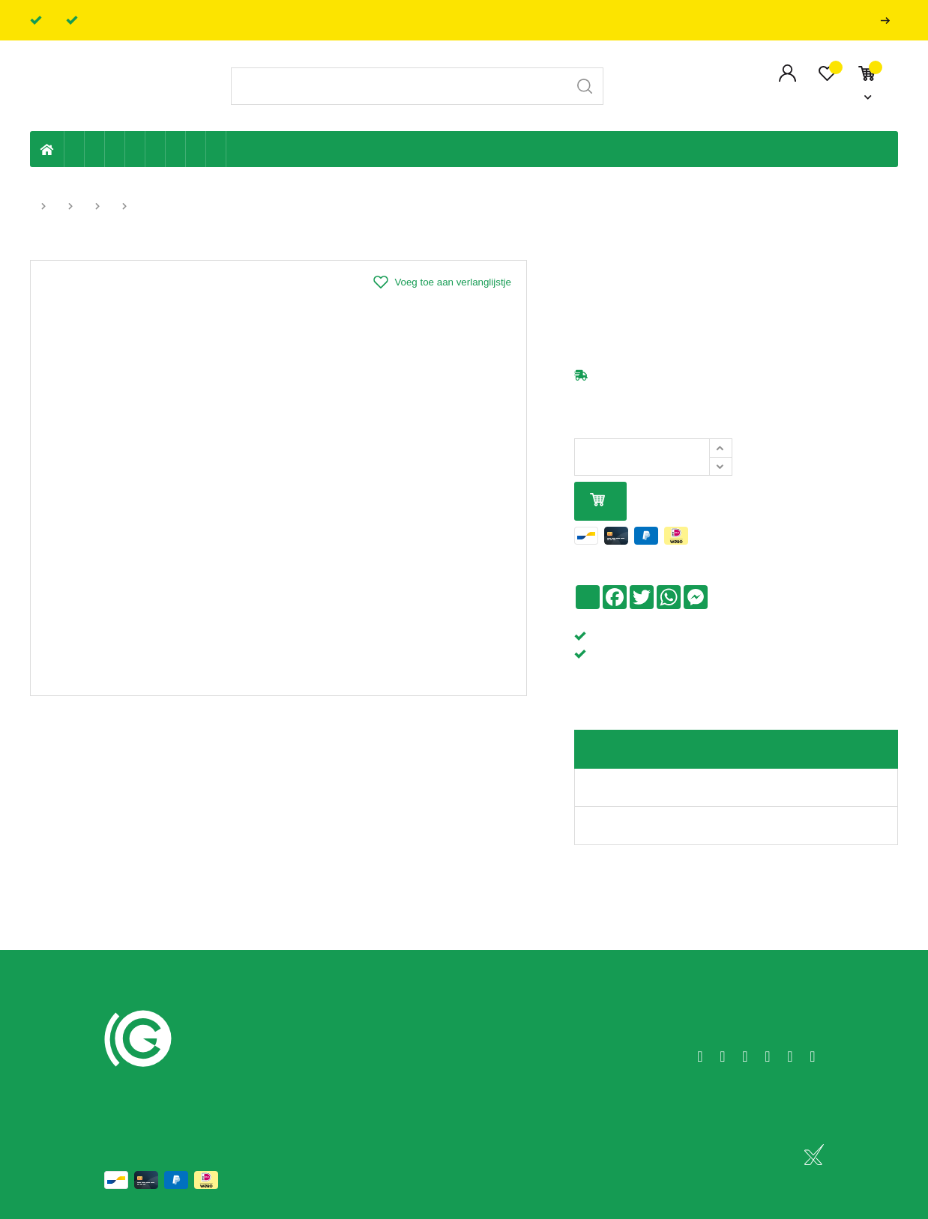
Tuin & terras (115, 149)
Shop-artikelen (196, 149)
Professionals (888, 20)
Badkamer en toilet (236, 149)
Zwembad (216, 149)
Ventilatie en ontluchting (155, 149)
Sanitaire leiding (135, 149)
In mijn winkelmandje (597, 501)
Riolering (95, 149)
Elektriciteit (176, 149)
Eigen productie (74, 149)
